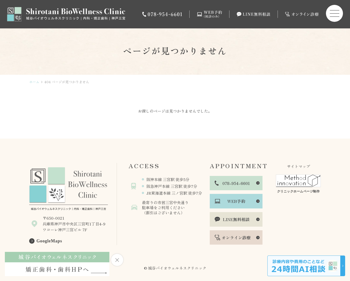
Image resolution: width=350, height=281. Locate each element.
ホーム (34, 82)
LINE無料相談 (236, 219)
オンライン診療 (236, 237)
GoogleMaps (49, 241)
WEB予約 (236, 201)
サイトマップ (298, 166)
